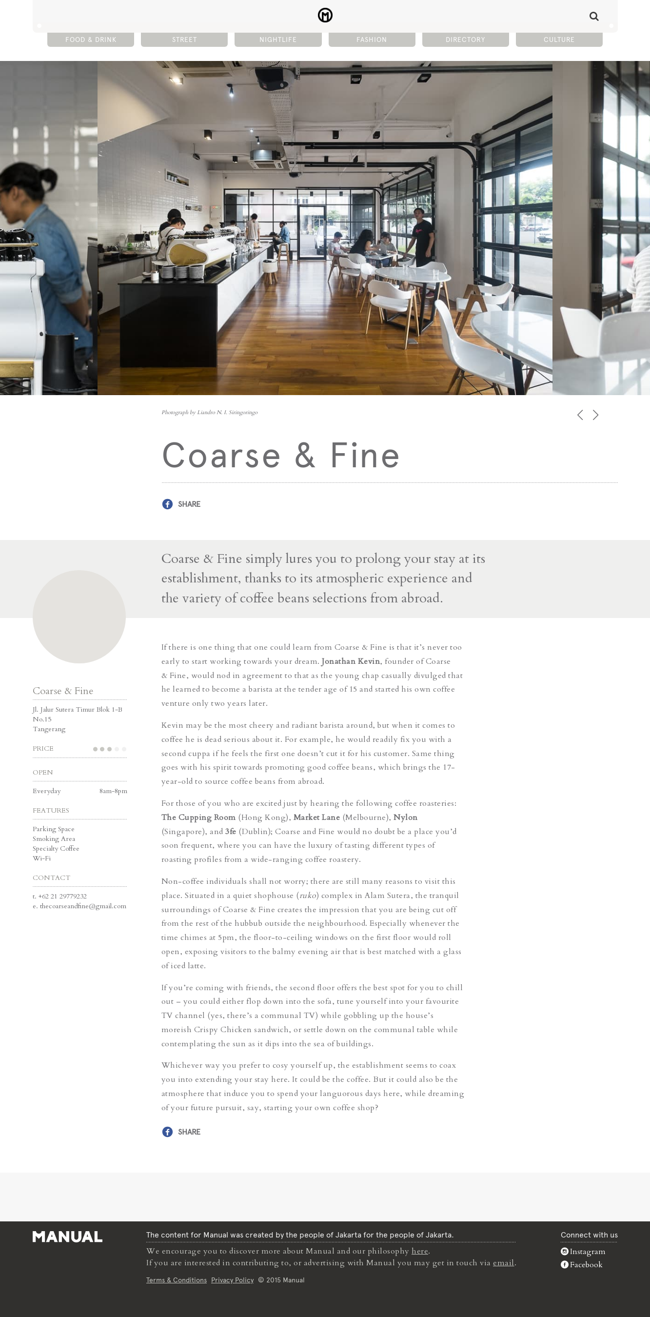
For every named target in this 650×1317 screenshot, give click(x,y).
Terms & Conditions (176, 1280)
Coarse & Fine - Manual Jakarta (325, 15)
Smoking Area (54, 838)
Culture (559, 39)
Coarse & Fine (63, 691)
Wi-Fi (42, 858)
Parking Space (54, 829)
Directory (465, 39)
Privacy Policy (232, 1280)
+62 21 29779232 (63, 896)
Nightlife (278, 39)
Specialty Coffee (56, 848)
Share (189, 504)
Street (184, 39)
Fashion (371, 39)
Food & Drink (91, 39)
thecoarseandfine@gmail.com (83, 906)
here (420, 1251)
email (503, 1262)
